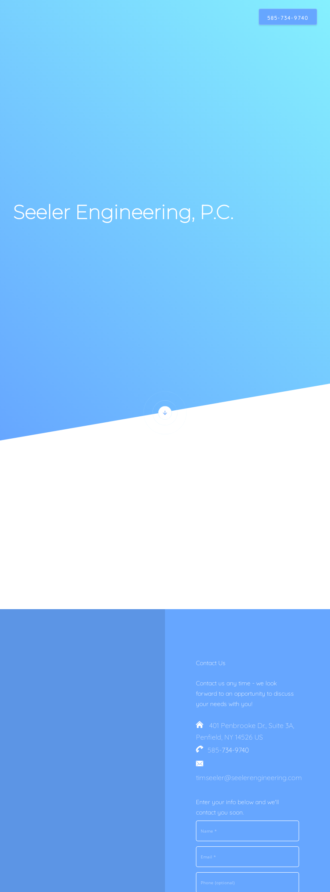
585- (215, 750)
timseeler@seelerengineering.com (249, 777)
